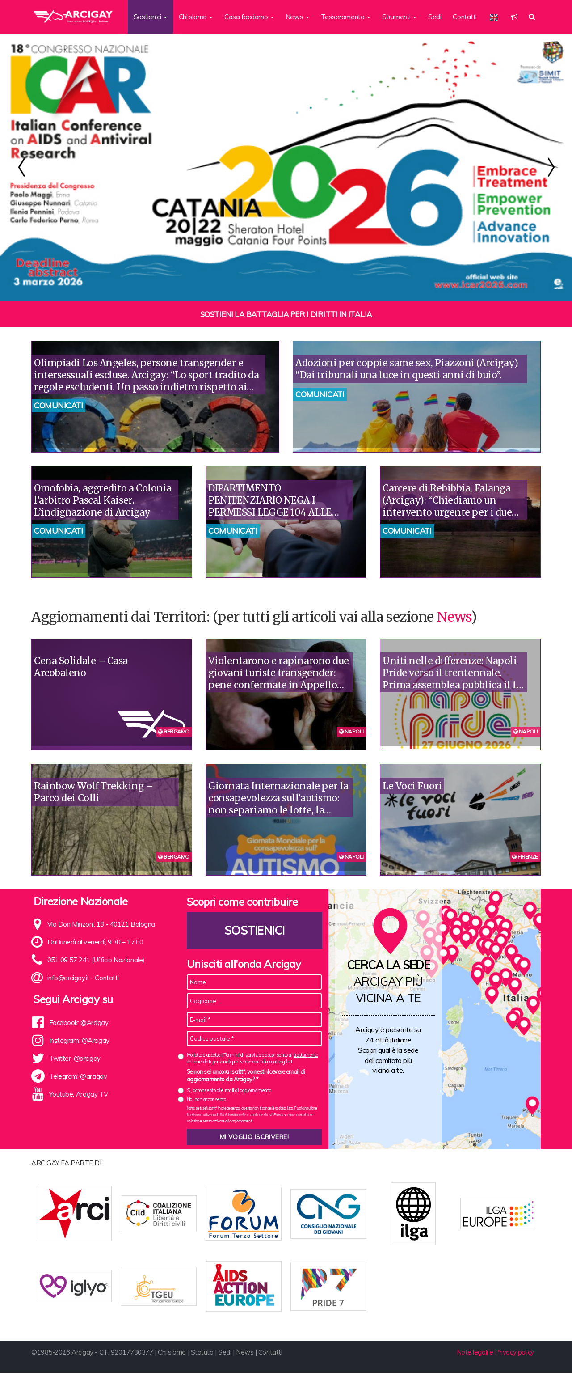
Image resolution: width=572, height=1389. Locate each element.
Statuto (202, 1368)
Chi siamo (172, 1368)
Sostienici (254, 930)
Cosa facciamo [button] (249, 17)
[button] (514, 17)
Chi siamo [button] (196, 17)
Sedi (434, 17)
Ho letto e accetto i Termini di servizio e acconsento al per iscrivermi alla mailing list (252, 1058)
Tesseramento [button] (345, 17)
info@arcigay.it (68, 978)
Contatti (464, 17)
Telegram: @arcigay (78, 1076)
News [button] (297, 17)
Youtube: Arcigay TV (78, 1094)
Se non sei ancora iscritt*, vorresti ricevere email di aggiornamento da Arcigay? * (246, 1075)
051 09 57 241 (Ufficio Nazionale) (96, 960)
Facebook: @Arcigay (79, 1022)
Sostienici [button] (150, 17)
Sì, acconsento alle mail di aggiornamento (229, 1090)
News (454, 616)
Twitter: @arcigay (75, 1058)
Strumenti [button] (399, 17)
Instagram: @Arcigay (79, 1040)
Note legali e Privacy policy (495, 1368)
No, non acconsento (206, 1099)
